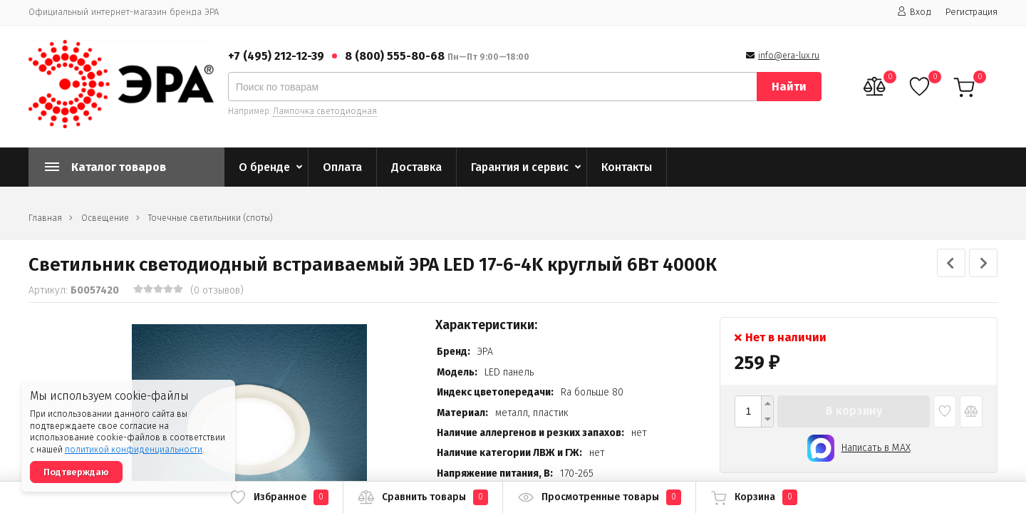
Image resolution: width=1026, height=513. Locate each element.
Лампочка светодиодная (325, 111)
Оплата (342, 167)
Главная (45, 218)
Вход (914, 11)
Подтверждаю (76, 472)
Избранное (278, 497)
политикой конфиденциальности (133, 450)
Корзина (753, 497)
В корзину (854, 411)
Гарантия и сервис (520, 167)
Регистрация (971, 11)
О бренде (264, 167)
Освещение (105, 218)
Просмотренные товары (599, 497)
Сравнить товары (423, 497)
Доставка (416, 167)
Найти (789, 86)
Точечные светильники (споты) (210, 218)
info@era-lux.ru (788, 56)
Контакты (626, 167)
